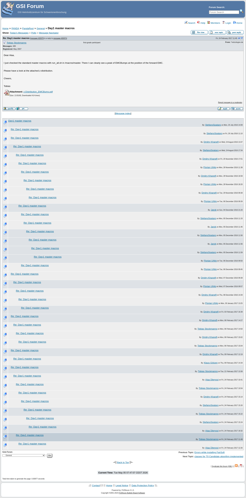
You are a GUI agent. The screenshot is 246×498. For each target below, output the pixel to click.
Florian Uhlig (209, 167)
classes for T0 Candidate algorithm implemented (218, 456)
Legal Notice (121, 485)
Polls (33, 33)
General (41, 28)
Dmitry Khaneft (211, 142)
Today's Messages (19, 33)
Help (201, 23)
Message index (123, 113)
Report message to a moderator (230, 102)
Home (237, 23)
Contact (96, 485)
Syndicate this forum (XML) (222, 466)
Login (226, 23)
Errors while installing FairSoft (209, 452)
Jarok (214, 210)
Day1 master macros (19, 120)
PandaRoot (28, 28)
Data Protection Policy (143, 485)
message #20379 (37, 38)
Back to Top (123, 462)
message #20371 (60, 38)
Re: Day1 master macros (16, 38)
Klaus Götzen (211, 362)
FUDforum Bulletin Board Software (132, 493)
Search (190, 23)
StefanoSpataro (213, 125)
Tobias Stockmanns (16, 42)
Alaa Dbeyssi (212, 379)
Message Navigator (49, 33)
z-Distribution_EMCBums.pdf (38, 91)
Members (213, 23)
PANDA (15, 28)
